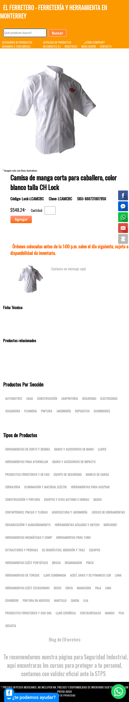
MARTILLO (60, 600)
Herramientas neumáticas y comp (28, 537)
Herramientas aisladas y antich (77, 524)
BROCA (56, 562)
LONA (118, 575)
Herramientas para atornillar (26, 461)
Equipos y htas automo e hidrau (66, 499)
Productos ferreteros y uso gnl (28, 612)
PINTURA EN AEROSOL (36, 600)
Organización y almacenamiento (28, 524)
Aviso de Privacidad (64, 695)
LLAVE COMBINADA (54, 575)
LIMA (108, 587)
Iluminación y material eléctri (45, 486)
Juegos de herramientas (108, 512)
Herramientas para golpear (90, 486)
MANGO (109, 612)
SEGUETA (10, 625)
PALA (98, 587)
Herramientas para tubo (73, 537)
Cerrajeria (12, 486)
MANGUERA (84, 587)
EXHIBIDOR (11, 600)
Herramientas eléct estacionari (27, 587)
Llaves (102, 449)
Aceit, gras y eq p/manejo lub (90, 575)
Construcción (47, 398)
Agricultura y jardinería (69, 512)
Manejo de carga (97, 474)
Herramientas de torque (22, 575)
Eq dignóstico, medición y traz (63, 549)
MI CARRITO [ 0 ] (52, 46)
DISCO (57, 587)
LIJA (85, 600)
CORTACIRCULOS (90, 612)
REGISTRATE (71, 46)
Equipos (94, 549)
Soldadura (12, 410)
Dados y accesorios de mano (74, 449)
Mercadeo (110, 524)
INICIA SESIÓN (88, 46)
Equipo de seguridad (68, 474)
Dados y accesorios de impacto (74, 461)
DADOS (97, 499)
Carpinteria (69, 398)
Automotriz (13, 398)
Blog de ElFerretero (64, 639)
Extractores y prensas (21, 549)
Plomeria (30, 410)
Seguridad (89, 398)
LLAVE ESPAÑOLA (66, 612)
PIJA (121, 612)
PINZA (90, 562)
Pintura (46, 410)
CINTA (69, 587)
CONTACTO (106, 46)
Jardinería (63, 410)
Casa (29, 398)
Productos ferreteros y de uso (27, 474)
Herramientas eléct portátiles (26, 562)
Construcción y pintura (22, 499)
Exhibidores (102, 410)
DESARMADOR (73, 562)
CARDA (75, 600)
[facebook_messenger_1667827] (9, 693)
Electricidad (108, 398)
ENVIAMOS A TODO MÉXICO (16, 46)
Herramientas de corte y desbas (27, 449)
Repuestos (82, 410)
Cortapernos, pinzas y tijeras (26, 512)
